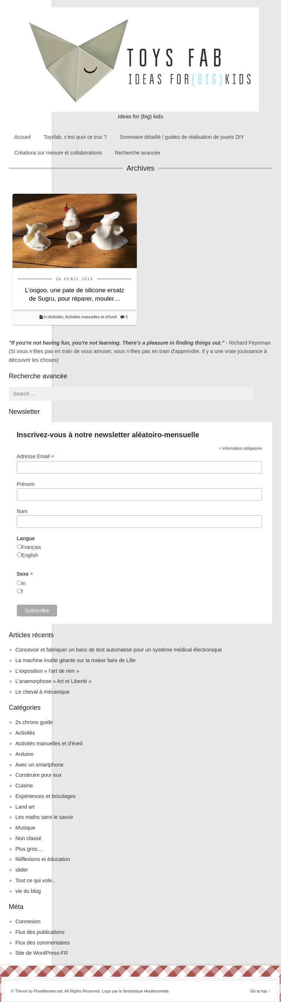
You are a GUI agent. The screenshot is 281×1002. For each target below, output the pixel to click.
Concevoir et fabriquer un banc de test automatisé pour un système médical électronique (118, 650)
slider (21, 870)
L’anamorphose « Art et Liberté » (53, 681)
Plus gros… (28, 849)
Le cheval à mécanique (42, 692)
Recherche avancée (138, 153)
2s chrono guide (34, 722)
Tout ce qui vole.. (35, 880)
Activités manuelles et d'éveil (91, 317)
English (30, 555)
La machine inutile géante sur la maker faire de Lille (75, 660)
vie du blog (28, 891)
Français (31, 547)
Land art (25, 807)
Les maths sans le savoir (44, 817)
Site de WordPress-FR (41, 953)
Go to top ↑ (260, 991)
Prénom (26, 484)
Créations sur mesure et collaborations (58, 153)
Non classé (28, 838)
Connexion (28, 921)
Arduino (24, 754)
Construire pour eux (38, 775)
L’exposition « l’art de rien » (47, 671)
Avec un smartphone (39, 765)
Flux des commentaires (42, 943)
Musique (25, 828)
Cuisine (24, 785)
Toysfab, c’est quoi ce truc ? (75, 137)
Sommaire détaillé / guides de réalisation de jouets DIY (182, 137)
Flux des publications (39, 932)
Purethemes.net (48, 991)
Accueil (22, 137)
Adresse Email (35, 456)
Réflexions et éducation (42, 859)
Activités (55, 317)
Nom (22, 511)
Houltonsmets (156, 991)
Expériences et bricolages (46, 796)
